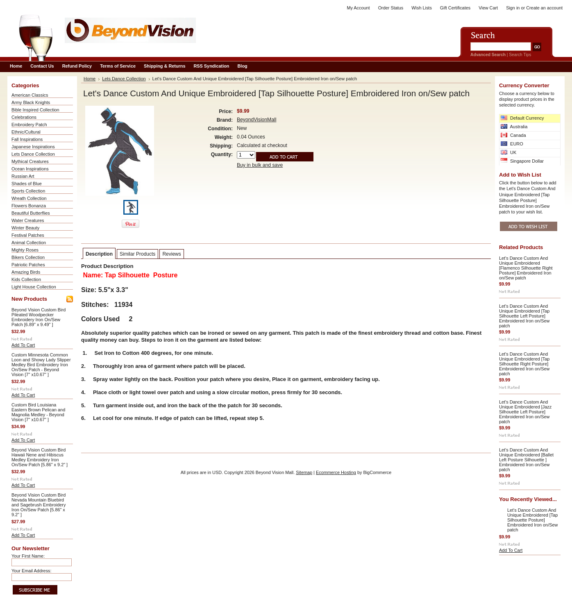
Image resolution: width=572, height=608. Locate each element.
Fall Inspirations (27, 139)
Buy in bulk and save (260, 165)
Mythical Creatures (30, 161)
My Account (358, 7)
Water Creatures (27, 220)
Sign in (513, 7)
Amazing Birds (25, 272)
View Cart (488, 7)
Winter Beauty (25, 227)
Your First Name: (28, 556)
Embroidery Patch (29, 124)
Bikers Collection (28, 257)
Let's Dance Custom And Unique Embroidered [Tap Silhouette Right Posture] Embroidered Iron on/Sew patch (524, 364)
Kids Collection (26, 279)
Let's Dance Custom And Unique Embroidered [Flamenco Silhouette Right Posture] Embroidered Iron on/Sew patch (526, 268)
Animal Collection (28, 242)
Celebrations (23, 117)
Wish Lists (421, 7)
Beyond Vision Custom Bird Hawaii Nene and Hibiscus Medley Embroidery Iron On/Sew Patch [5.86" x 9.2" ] (39, 457)
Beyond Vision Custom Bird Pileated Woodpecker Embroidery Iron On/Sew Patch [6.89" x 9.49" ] (38, 317)
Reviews (171, 254)
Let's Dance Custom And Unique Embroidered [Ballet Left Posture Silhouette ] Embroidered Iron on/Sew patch (526, 459)
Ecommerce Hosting (336, 472)
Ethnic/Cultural (26, 131)
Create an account (544, 7)
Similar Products (137, 254)
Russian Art (22, 176)
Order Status (391, 7)
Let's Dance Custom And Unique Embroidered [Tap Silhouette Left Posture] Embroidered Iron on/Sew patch (524, 316)
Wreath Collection (29, 198)
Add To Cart (23, 345)
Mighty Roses (25, 249)
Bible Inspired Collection (35, 109)
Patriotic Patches (28, 264)
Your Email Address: (31, 570)
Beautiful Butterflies (30, 213)
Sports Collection (28, 190)
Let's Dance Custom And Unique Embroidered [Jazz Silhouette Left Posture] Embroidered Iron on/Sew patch (525, 411)
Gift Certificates (455, 7)
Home (89, 78)
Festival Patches (27, 235)
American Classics (29, 95)
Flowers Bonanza (28, 205)
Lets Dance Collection (33, 154)
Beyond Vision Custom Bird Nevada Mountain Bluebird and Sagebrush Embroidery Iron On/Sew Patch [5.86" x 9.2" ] (38, 504)
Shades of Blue (26, 183)
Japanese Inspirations (33, 146)
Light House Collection (33, 286)
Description (99, 254)
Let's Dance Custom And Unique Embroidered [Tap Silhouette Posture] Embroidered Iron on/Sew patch (532, 520)
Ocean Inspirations (30, 168)
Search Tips (520, 54)
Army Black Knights (30, 102)
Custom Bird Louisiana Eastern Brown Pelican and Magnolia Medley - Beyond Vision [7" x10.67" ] (38, 412)
